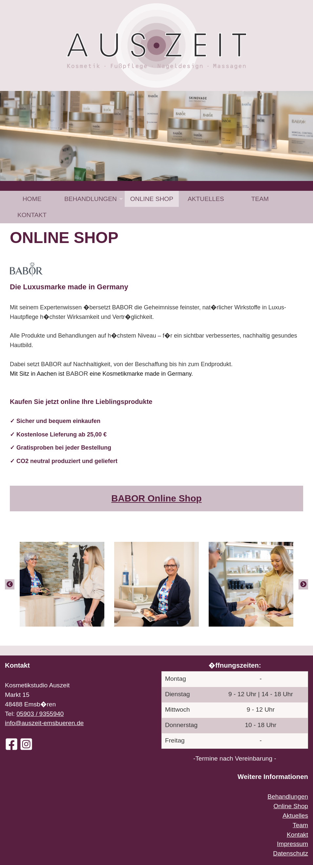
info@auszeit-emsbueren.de (44, 723)
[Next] (303, 584)
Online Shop (151, 198)
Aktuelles (206, 198)
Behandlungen (90, 198)
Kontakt (32, 214)
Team (260, 198)
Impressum (292, 843)
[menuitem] (32, 199)
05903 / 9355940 (40, 713)
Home (32, 198)
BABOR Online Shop (156, 498)
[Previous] (9, 584)
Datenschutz (290, 853)
